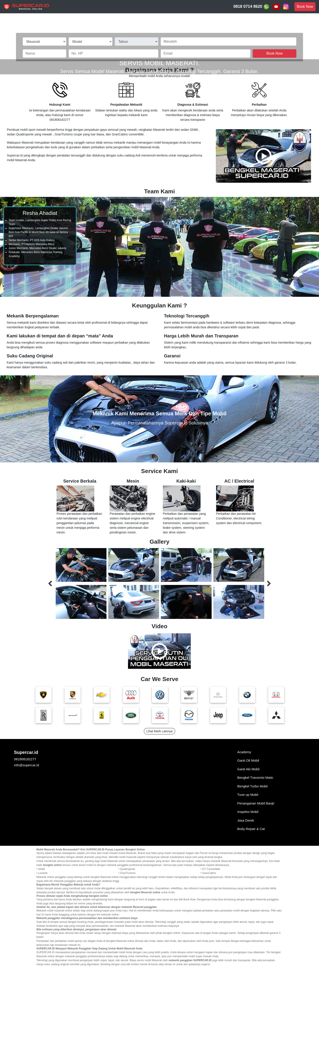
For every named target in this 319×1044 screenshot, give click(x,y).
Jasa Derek (245, 898)
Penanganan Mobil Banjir (256, 881)
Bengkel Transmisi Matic (255, 855)
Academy (244, 830)
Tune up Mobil (247, 872)
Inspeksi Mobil (247, 889)
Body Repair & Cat (251, 906)
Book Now (305, 6)
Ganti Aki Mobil (248, 847)
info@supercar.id (26, 843)
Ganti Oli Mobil (248, 838)
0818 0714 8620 (251, 7)
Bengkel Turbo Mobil (252, 864)
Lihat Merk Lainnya (159, 809)
